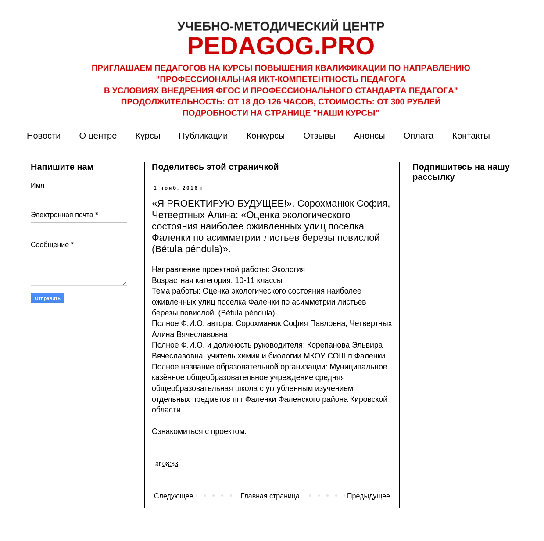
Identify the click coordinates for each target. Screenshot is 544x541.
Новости (44, 135)
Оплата (419, 135)
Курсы (147, 135)
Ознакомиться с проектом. (199, 431)
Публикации (203, 135)
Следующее (173, 496)
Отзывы (319, 135)
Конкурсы (265, 135)
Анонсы (369, 135)
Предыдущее (368, 496)
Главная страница (270, 496)
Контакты (471, 135)
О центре (98, 135)
